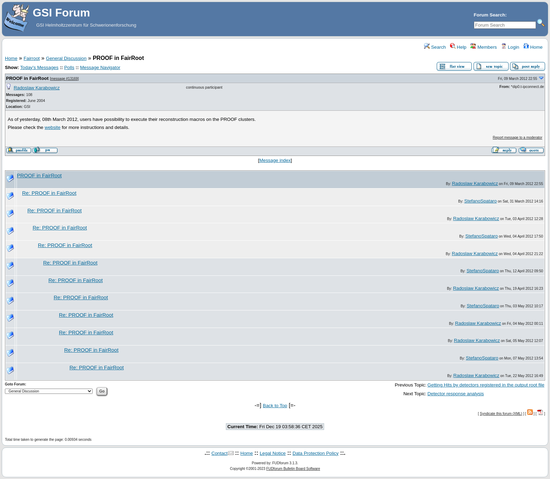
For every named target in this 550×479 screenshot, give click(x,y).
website (52, 127)
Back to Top (275, 405)
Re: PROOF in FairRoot (49, 193)
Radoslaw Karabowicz (37, 87)
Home (533, 47)
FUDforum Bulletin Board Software (293, 469)
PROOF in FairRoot (27, 78)
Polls (69, 67)
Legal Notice (273, 453)
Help (458, 47)
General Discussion (66, 58)
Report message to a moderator (517, 137)
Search (435, 47)
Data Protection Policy (315, 453)
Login (510, 47)
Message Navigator (100, 67)
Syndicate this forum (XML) (501, 414)
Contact (220, 453)
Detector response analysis (456, 393)
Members (483, 47)
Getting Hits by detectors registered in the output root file (486, 385)
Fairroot (32, 58)
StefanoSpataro (480, 201)
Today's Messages (39, 67)
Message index (275, 160)
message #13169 (64, 79)
